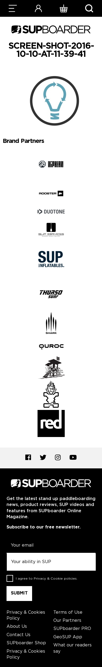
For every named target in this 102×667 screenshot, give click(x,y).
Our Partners (67, 621)
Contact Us (18, 635)
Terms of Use (67, 612)
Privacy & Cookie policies (55, 578)
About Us (17, 627)
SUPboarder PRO (72, 629)
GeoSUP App (67, 637)
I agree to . (47, 578)
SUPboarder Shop (26, 643)
